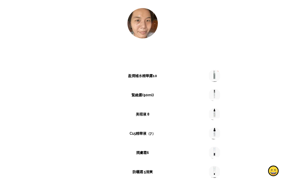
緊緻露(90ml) (142, 95)
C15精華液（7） (142, 133)
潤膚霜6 (142, 153)
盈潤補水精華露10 (142, 76)
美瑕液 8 (142, 114)
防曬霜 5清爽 (142, 172)
